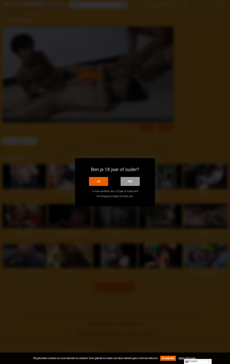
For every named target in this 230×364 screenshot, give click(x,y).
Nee (130, 181)
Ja (98, 181)
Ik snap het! (168, 358)
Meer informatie (187, 358)
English (191, 361)
